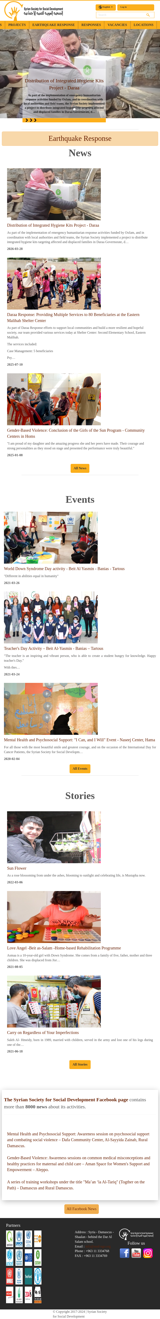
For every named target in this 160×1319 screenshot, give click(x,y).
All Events (80, 768)
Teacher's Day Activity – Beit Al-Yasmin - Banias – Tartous (53, 648)
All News (80, 468)
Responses (91, 25)
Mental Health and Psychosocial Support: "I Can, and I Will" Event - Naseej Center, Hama (79, 740)
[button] (12, 73)
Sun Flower (16, 868)
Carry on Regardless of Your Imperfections (43, 1032)
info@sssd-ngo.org (98, 1246)
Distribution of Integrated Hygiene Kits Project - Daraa (53, 225)
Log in (123, 7)
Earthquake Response (80, 138)
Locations (144, 25)
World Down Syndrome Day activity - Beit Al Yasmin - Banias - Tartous (64, 568)
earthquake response (53, 25)
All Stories (80, 1064)
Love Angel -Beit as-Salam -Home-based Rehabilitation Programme (64, 948)
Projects (17, 25)
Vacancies (117, 25)
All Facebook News (81, 1209)
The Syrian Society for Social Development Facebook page (66, 1099)
